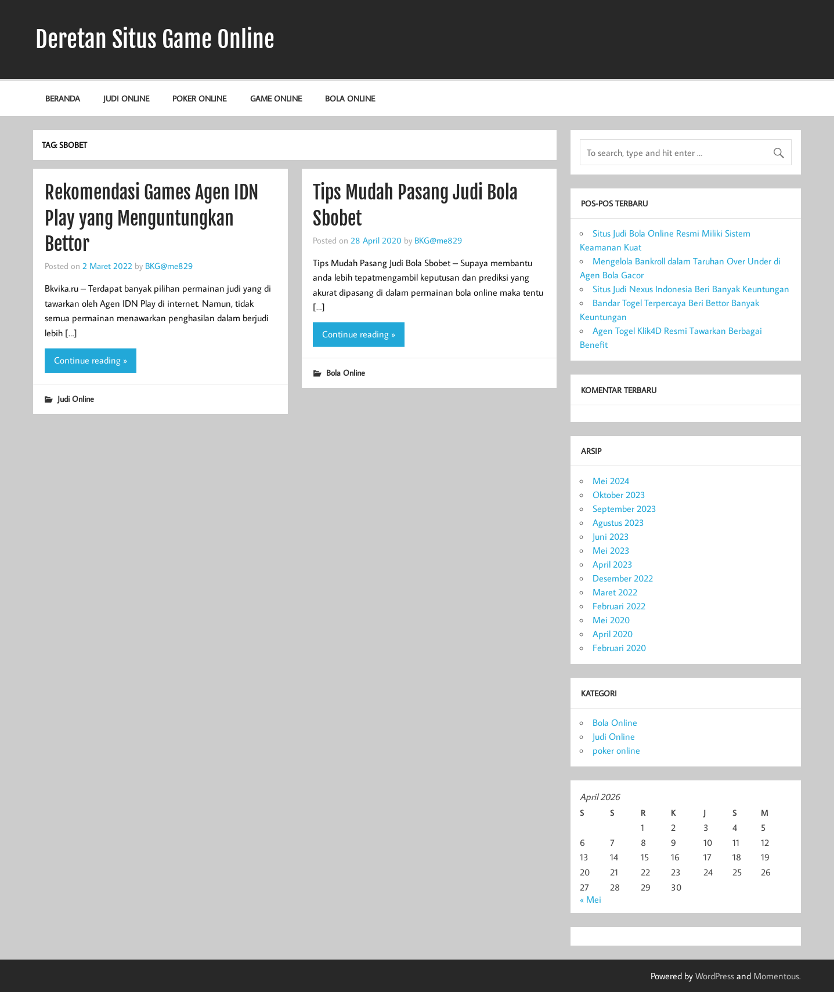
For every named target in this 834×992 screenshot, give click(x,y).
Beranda (62, 98)
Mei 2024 (611, 480)
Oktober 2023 (619, 494)
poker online (199, 98)
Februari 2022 (619, 606)
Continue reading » (90, 360)
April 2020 (613, 633)
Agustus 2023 (618, 522)
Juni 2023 (611, 536)
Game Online (276, 98)
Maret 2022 (615, 592)
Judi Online (126, 98)
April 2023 (613, 564)
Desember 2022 (623, 578)
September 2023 (624, 508)
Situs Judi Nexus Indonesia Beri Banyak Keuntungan (691, 289)
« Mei (590, 899)
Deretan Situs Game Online (155, 39)
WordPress (714, 976)
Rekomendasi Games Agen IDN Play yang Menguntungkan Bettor (151, 218)
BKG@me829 (169, 265)
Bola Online (350, 98)
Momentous (776, 976)
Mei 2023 (611, 550)
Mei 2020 (611, 620)
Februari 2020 (619, 647)
